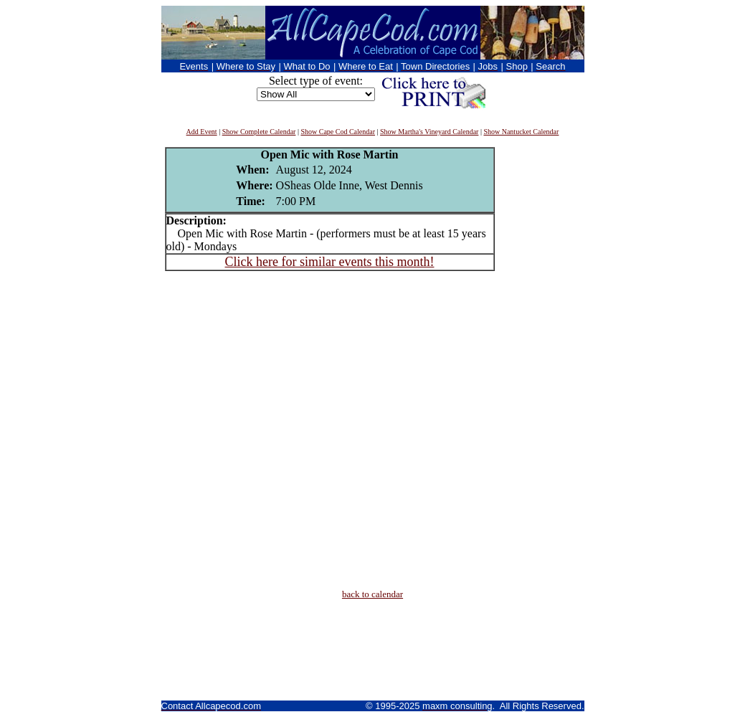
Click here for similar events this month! (330, 262)
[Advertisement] (538, 362)
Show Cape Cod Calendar (337, 132)
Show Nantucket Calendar (521, 132)
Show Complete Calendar (259, 132)
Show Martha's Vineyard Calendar (429, 132)
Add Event (201, 132)
